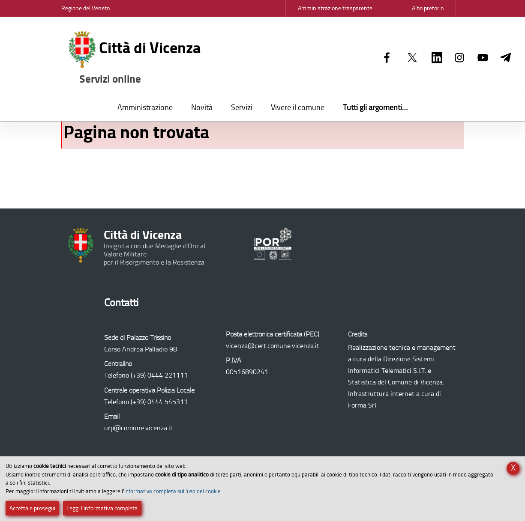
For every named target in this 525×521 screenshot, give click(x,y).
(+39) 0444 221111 (159, 375)
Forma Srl (362, 405)
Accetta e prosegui (32, 508)
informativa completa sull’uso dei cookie (172, 491)
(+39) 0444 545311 (159, 402)
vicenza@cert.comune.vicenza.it (272, 346)
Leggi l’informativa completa (102, 508)
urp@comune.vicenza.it (138, 428)
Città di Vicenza (135, 58)
